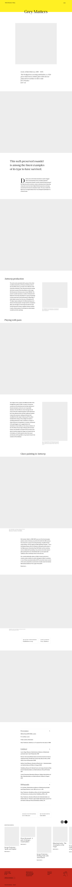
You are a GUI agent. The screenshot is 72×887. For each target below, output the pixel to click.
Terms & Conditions (8, 884)
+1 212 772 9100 (7, 872)
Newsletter (50, 872)
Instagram (50, 873)
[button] (29, 640)
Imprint (14, 884)
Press (49, 874)
